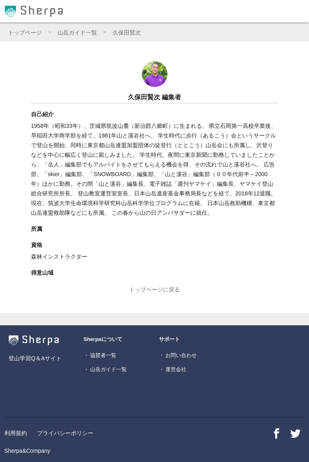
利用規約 (15, 433)
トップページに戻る (154, 289)
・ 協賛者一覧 (100, 355)
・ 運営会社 (173, 369)
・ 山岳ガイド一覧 (105, 369)
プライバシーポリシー (65, 433)
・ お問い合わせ (178, 355)
